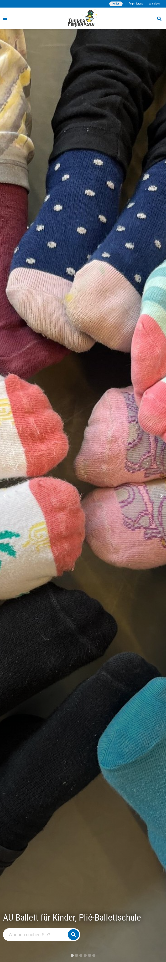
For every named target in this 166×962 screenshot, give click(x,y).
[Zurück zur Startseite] (83, 18)
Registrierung (136, 3)
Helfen (115, 3)
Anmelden (154, 3)
